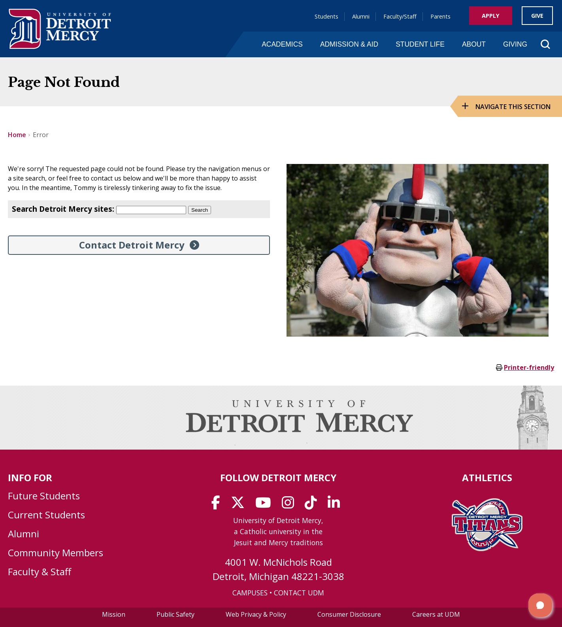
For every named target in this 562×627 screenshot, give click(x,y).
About (474, 44)
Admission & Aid (349, 44)
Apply (491, 15)
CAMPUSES (250, 592)
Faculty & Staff (39, 571)
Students (326, 16)
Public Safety (175, 614)
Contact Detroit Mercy (132, 244)
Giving (515, 44)
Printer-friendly (529, 367)
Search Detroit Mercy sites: (63, 208)
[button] (540, 605)
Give (537, 15)
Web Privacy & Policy (256, 614)
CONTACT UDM (299, 592)
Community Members (55, 552)
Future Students (44, 495)
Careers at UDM (436, 614)
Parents (440, 16)
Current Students (46, 514)
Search (199, 210)
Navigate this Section (513, 106)
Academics (282, 44)
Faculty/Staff (400, 16)
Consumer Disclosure (349, 614)
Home (17, 134)
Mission (113, 614)
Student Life (420, 44)
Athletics (487, 477)
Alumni (361, 16)
